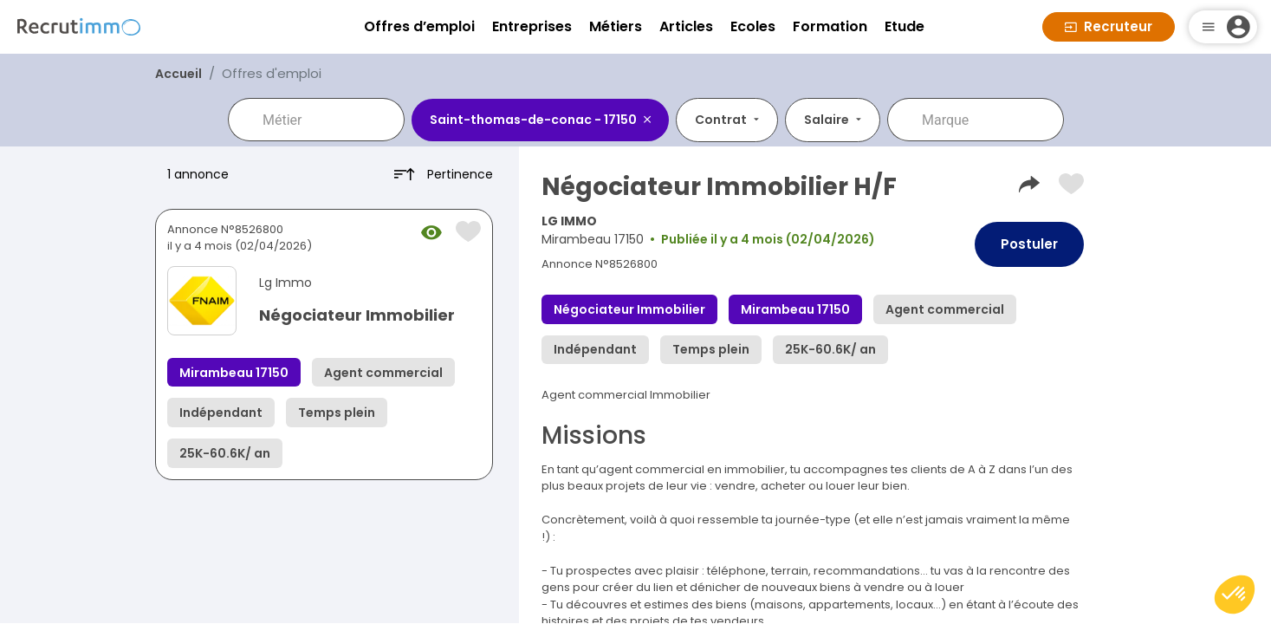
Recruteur (1108, 26)
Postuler (1029, 244)
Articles (686, 26)
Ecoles (752, 26)
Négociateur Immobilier (357, 315)
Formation (830, 26)
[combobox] (328, 119)
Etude (904, 26)
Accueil (178, 73)
